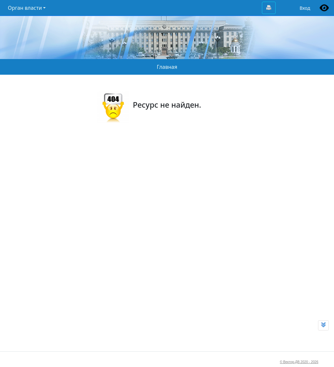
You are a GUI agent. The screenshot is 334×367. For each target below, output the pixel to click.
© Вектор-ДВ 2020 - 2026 (299, 362)
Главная (167, 66)
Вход (304, 8)
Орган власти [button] (25, 7)
